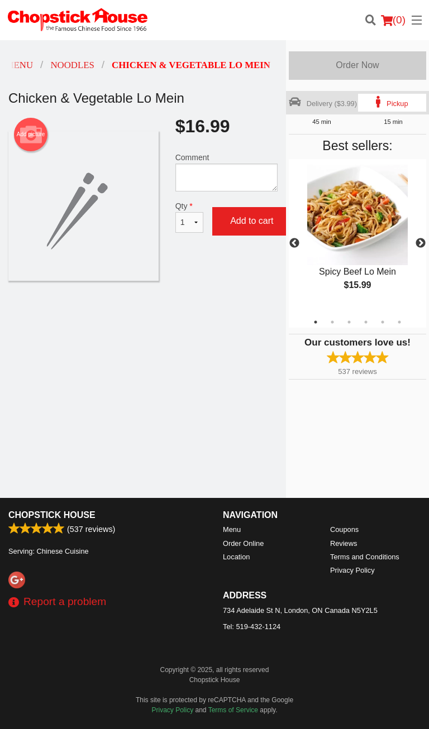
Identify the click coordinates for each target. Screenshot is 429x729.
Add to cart (251, 221)
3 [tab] (349, 322)
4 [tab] (365, 322)
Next (420, 243)
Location (236, 557)
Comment (226, 172)
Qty (189, 217)
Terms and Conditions (364, 557)
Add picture (31, 134)
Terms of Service (233, 710)
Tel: (251, 626)
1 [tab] (315, 322)
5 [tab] (382, 322)
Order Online (243, 543)
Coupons (344, 529)
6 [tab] (399, 322)
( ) (393, 20)
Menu (232, 529)
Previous (294, 243)
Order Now (357, 65)
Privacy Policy (352, 570)
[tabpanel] (357, 236)
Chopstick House (52, 515)
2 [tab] (332, 322)
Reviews (343, 543)
